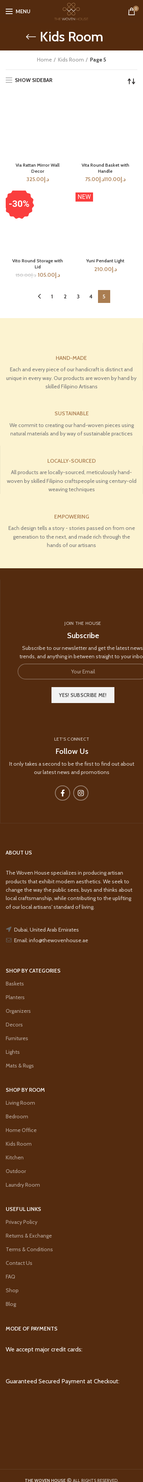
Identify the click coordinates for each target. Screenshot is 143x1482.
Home (44, 59)
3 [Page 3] (78, 296)
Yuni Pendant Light (105, 260)
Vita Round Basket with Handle (105, 168)
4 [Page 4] (91, 296)
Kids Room (71, 59)
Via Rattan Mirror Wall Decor (37, 168)
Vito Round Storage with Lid (37, 264)
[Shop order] (131, 81)
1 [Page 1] (52, 296)
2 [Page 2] (65, 296)
